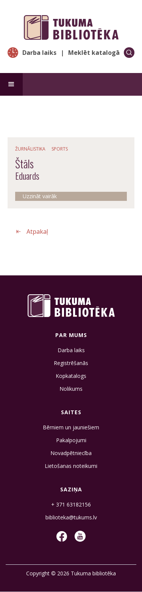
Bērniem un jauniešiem (71, 427)
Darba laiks (39, 52)
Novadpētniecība (71, 453)
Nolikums (71, 389)
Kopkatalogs (71, 376)
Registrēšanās (71, 363)
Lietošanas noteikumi (71, 466)
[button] (11, 84)
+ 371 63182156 (71, 505)
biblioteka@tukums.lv (71, 517)
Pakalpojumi (71, 440)
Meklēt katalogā (94, 52)
